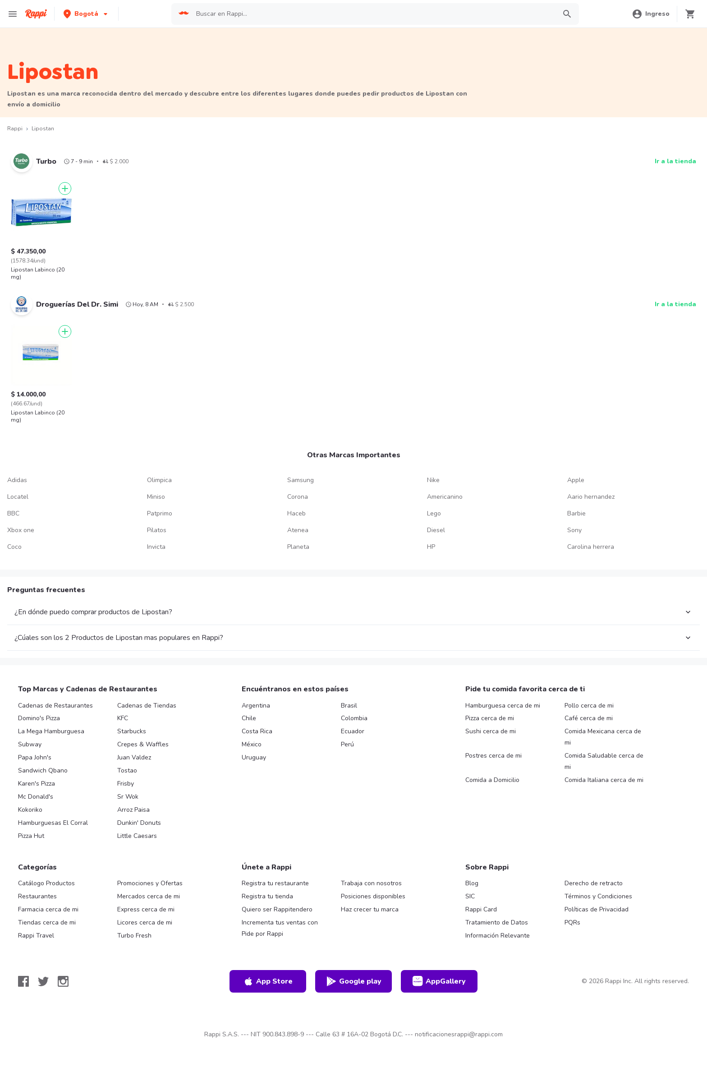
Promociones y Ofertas (150, 883)
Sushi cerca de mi (490, 731)
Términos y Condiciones (598, 896)
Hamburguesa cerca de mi (502, 705)
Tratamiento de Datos (496, 922)
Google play (353, 981)
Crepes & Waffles (143, 744)
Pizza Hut (31, 836)
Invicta (156, 547)
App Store (268, 981)
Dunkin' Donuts (139, 823)
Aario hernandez (591, 496)
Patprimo (159, 513)
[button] (86, 14)
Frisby (125, 783)
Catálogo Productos (46, 883)
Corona (297, 496)
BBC (13, 513)
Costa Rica (257, 731)
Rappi (15, 128)
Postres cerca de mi (493, 755)
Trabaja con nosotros (371, 883)
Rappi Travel (36, 935)
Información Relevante (497, 935)
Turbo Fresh (134, 935)
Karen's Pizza (36, 783)
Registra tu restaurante (275, 883)
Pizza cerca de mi (489, 718)
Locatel (17, 496)
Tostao (127, 770)
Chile (249, 718)
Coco (14, 547)
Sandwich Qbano (43, 770)
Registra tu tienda (267, 896)
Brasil (349, 705)
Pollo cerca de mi (589, 705)
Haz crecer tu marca (370, 909)
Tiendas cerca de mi (47, 922)
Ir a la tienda (675, 161)
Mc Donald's (35, 796)
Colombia (354, 718)
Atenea (297, 530)
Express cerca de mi (145, 909)
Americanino (445, 496)
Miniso (156, 496)
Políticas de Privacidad (597, 909)
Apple (575, 480)
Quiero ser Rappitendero (277, 909)
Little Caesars (137, 836)
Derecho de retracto (594, 883)
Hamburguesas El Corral (53, 823)
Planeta (298, 547)
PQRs (572, 922)
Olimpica (159, 480)
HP (431, 547)
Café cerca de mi (589, 718)
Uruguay (254, 757)
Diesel (436, 530)
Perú (347, 744)
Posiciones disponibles (373, 896)
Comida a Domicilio (492, 780)
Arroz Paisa (133, 809)
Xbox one (20, 530)
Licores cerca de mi (144, 922)
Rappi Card (481, 909)
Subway (29, 744)
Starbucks (131, 731)
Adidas (17, 480)
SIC (470, 896)
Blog (471, 883)
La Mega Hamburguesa (51, 731)
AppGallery (439, 981)
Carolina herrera (590, 547)
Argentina (256, 705)
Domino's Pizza (39, 718)
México (252, 744)
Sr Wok (127, 796)
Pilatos (156, 530)
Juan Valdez (134, 757)
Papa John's (34, 757)
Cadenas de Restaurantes (55, 705)
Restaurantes (37, 896)
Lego (434, 513)
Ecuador (352, 731)
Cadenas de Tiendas (146, 705)
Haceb (296, 513)
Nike (433, 480)
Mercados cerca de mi (148, 896)
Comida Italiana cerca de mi (604, 780)
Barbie (576, 513)
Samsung (300, 480)
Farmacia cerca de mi (48, 909)
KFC (122, 718)
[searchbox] (373, 14)
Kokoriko (30, 809)
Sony (574, 530)
